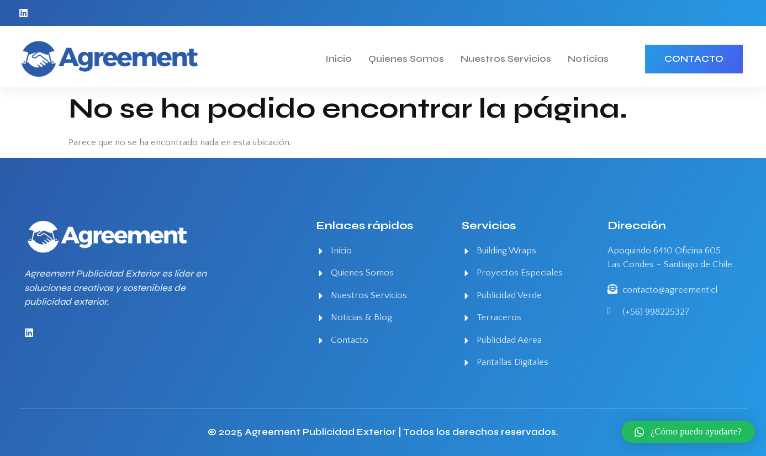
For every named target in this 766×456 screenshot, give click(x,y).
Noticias (588, 59)
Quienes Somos (406, 59)
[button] (688, 432)
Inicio (338, 59)
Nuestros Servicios (506, 59)
